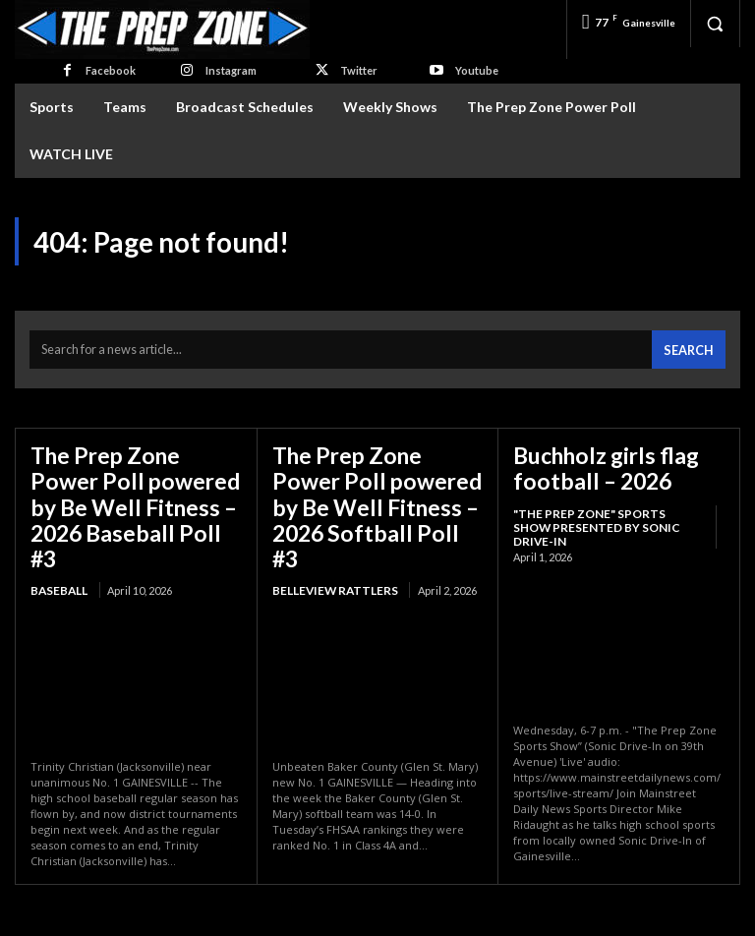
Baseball (57, 546)
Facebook (111, 70)
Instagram (231, 70)
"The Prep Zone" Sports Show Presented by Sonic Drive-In (601, 507)
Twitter (359, 70)
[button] (714, 23)
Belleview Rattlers (329, 546)
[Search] (692, 345)
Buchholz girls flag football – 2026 (594, 460)
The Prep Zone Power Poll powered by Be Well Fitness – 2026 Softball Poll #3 (369, 482)
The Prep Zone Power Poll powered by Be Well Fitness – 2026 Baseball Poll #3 (127, 482)
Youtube (476, 70)
